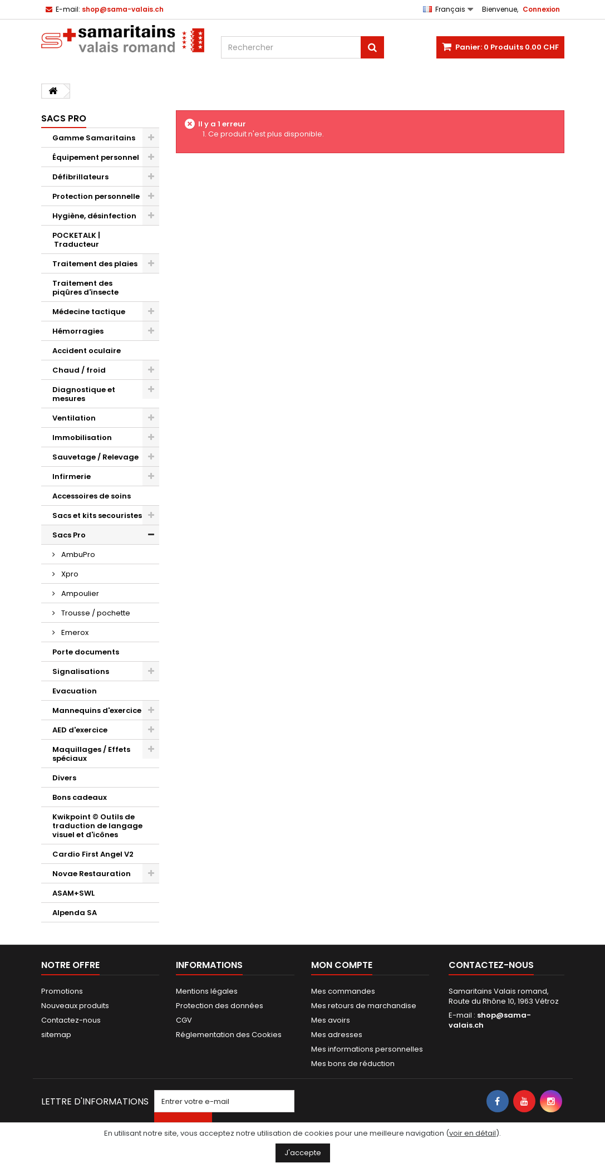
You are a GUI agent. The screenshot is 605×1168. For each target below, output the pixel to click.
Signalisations (80, 671)
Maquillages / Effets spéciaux (91, 754)
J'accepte (302, 1152)
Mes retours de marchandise (363, 1005)
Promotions (62, 991)
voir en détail (472, 1133)
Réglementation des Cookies (229, 1034)
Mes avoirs (330, 1020)
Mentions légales (207, 991)
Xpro (69, 574)
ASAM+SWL (73, 893)
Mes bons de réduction (353, 1063)
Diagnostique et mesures (83, 394)
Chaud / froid (79, 370)
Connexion (541, 9)
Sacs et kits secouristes (97, 515)
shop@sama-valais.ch (490, 1020)
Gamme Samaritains (93, 138)
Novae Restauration (91, 873)
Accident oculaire (86, 350)
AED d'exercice (79, 730)
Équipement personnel (95, 157)
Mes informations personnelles (367, 1049)
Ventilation (74, 418)
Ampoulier (79, 593)
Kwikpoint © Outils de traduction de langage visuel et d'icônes (97, 826)
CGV (184, 1020)
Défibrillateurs (80, 177)
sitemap (56, 1034)
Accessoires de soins (91, 496)
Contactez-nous (71, 1020)
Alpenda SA (74, 912)
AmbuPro (77, 554)
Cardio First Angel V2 (93, 854)
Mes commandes (343, 991)
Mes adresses (336, 1034)
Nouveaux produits (75, 1005)
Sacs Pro (69, 535)
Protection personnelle (96, 196)
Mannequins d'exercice (96, 710)
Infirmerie (71, 476)
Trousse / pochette (95, 613)
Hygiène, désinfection (94, 216)
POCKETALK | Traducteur (76, 240)
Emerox (74, 632)
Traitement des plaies (94, 263)
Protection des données (219, 1005)
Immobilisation (82, 437)
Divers (64, 778)
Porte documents (85, 652)
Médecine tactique (88, 311)
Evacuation (74, 691)
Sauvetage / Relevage (95, 457)
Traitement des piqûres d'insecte (85, 287)
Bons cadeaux (79, 797)
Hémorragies (78, 331)
